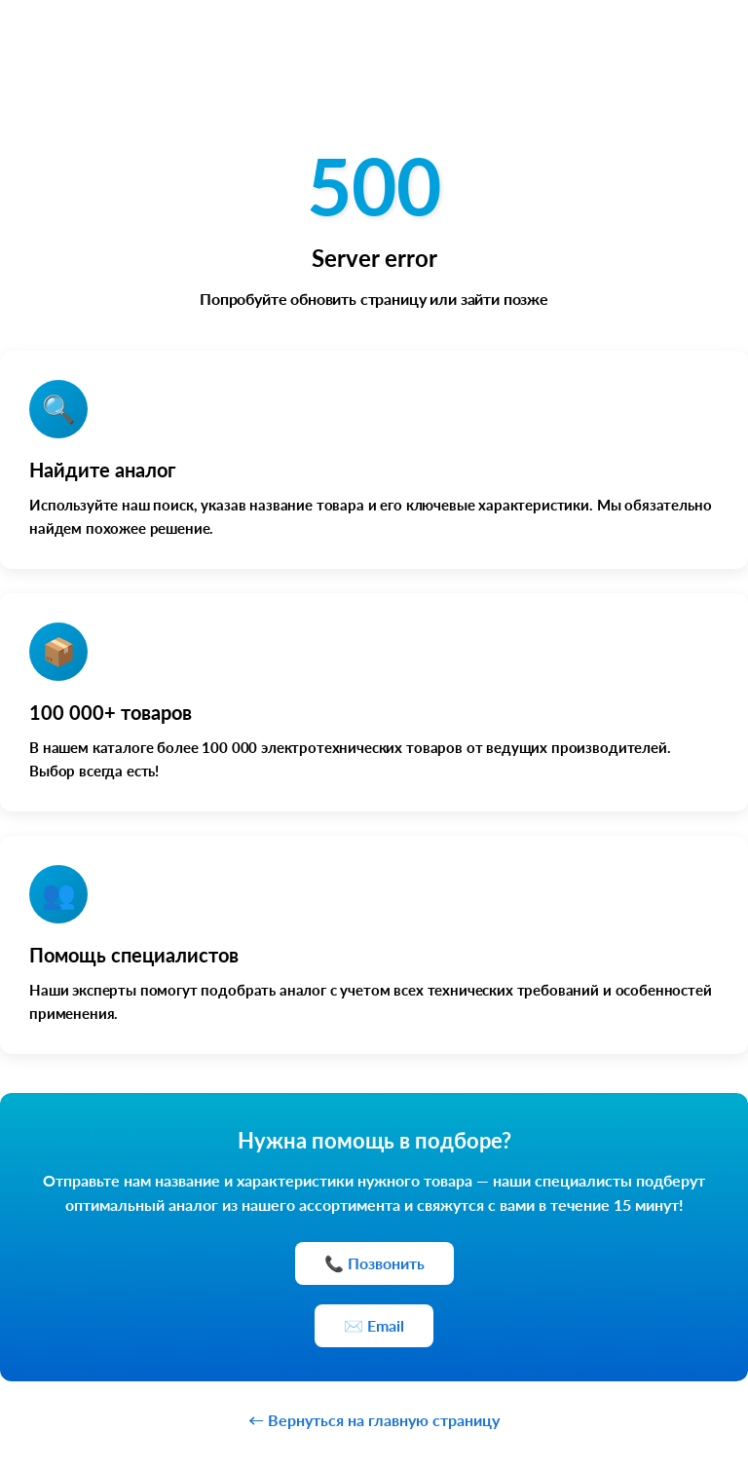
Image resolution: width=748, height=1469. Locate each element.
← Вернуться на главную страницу (374, 1420)
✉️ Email (374, 1325)
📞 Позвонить (374, 1263)
